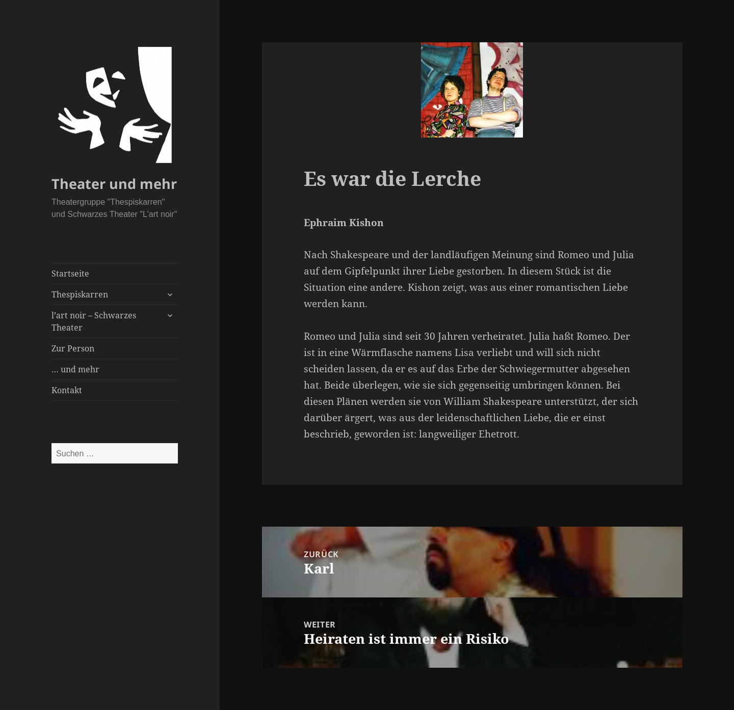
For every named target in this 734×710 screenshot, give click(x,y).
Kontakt (66, 390)
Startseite (70, 273)
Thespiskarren (79, 294)
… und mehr (75, 369)
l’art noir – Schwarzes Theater (93, 321)
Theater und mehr (114, 183)
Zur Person (72, 348)
